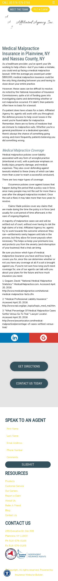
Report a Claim (13, 495)
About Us (10, 500)
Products (10, 481)
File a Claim (40, 9)
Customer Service (14, 486)
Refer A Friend (13, 505)
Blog (7, 510)
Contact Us (11, 515)
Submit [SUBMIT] (28, 464)
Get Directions (29, 366)
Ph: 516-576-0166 (15, 540)
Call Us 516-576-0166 (16, 2)
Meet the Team (19, 9)
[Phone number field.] (29, 450)
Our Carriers (11, 491)
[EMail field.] (29, 443)
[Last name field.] (29, 436)
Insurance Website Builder (29, 574)
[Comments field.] (29, 457)
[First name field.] (29, 429)
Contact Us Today (29, 383)
